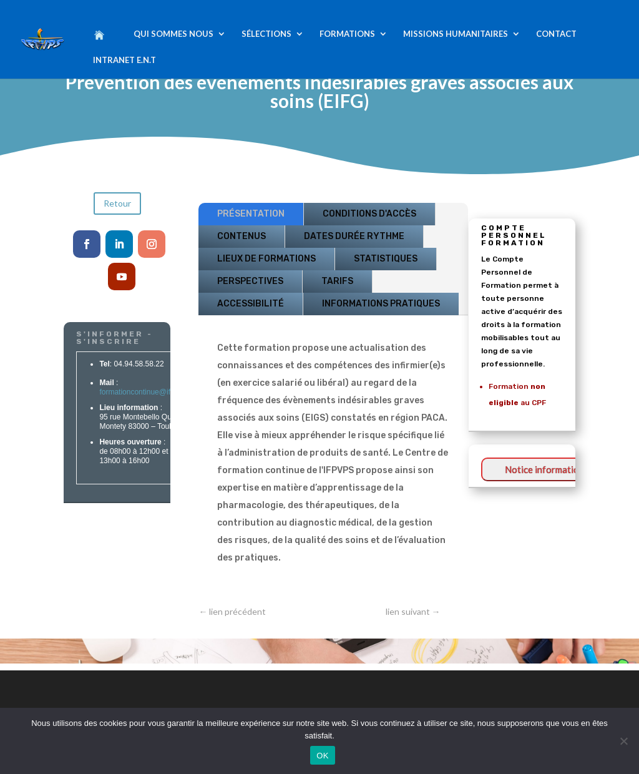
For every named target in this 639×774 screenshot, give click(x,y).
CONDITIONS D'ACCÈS (369, 213)
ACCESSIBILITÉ (250, 303)
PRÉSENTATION (251, 213)
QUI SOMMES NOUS (173, 34)
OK (322, 755)
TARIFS (337, 281)
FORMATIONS (347, 34)
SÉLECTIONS (266, 34)
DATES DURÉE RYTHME (354, 236)
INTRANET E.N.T (124, 60)
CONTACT (556, 34)
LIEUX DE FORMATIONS (266, 258)
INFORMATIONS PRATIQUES (381, 303)
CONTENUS (241, 236)
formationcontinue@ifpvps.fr (145, 392)
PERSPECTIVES (250, 281)
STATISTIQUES (385, 258)
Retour (117, 203)
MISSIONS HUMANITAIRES (455, 34)
